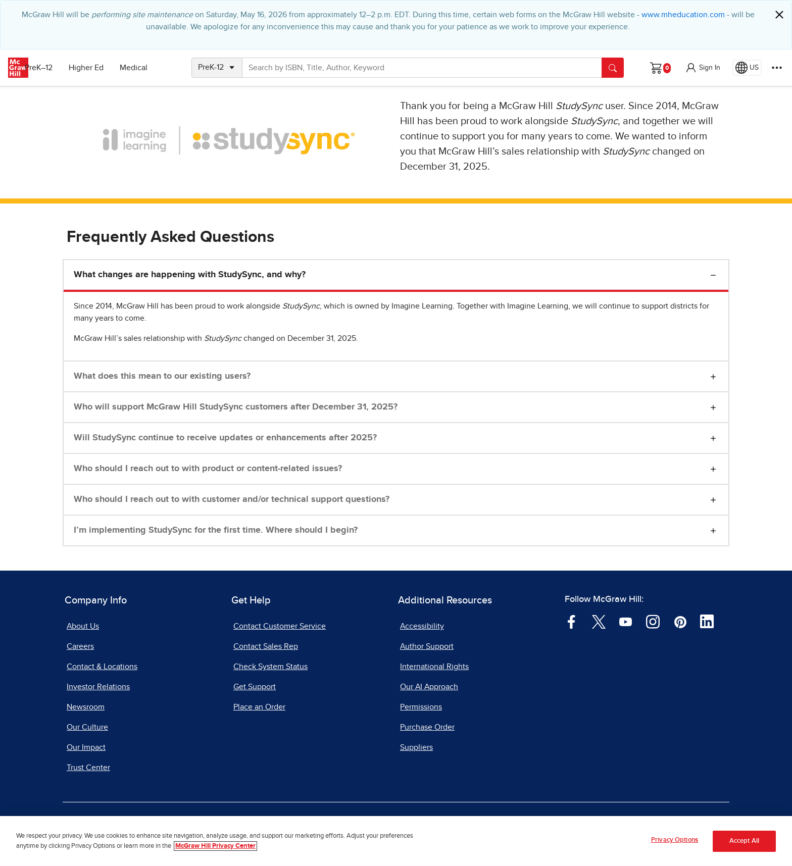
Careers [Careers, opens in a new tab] (80, 646)
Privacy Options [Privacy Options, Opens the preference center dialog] (674, 840)
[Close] (779, 15)
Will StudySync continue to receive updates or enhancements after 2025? (225, 437)
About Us (83, 626)
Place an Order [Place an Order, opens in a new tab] (259, 707)
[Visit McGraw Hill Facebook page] (571, 621)
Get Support (254, 687)
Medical (149, 68)
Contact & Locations (102, 667)
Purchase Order (427, 727)
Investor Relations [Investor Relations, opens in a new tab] (98, 687)
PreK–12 (54, 68)
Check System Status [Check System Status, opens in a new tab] (270, 667)
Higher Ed (101, 68)
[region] (396, 841)
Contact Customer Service (279, 626)
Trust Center (88, 767)
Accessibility (422, 626)
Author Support (427, 646)
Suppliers (416, 747)
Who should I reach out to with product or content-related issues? (208, 468)
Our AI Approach (429, 687)
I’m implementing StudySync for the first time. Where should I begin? (216, 530)
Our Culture (87, 727)
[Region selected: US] (747, 68)
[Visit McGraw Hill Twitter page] (599, 621)
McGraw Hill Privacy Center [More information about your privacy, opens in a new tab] (215, 846)
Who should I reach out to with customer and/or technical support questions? (231, 499)
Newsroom (86, 707)
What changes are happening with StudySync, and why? (190, 274)
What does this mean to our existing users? (162, 376)
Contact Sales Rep (265, 646)
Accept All (744, 841)
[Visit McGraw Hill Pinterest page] (680, 621)
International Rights (434, 667)
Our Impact (86, 747)
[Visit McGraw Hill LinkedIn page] (707, 621)
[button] (702, 68)
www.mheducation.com (683, 15)
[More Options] (777, 68)
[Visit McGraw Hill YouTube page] (625, 621)
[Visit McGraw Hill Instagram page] (653, 621)
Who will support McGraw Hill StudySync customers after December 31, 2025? (236, 407)
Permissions (421, 707)
